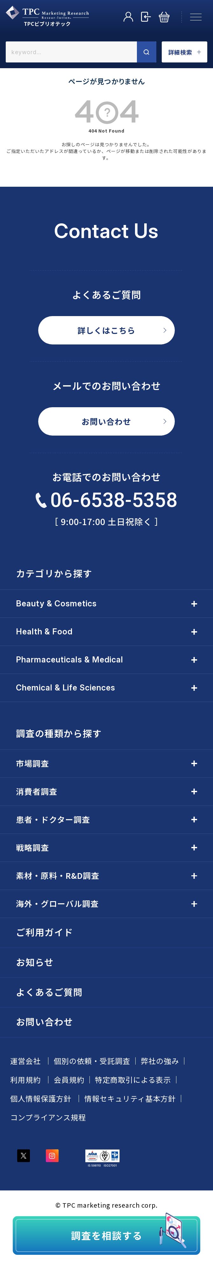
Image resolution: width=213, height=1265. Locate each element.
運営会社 (25, 1061)
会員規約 (69, 1079)
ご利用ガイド (44, 931)
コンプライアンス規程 (48, 1117)
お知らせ (35, 961)
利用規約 (25, 1079)
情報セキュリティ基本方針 (130, 1098)
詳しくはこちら (106, 330)
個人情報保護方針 (40, 1098)
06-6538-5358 (106, 500)
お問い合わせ (106, 421)
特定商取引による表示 (133, 1079)
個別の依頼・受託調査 (92, 1061)
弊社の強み (160, 1061)
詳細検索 (184, 52)
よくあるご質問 (49, 991)
